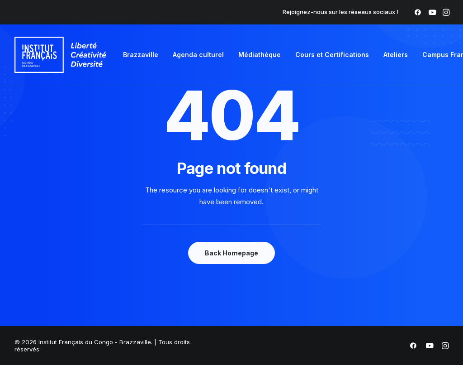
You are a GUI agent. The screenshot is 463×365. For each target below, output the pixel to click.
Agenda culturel (198, 54)
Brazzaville (140, 54)
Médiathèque (259, 54)
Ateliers (395, 54)
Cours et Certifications (332, 54)
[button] (418, 12)
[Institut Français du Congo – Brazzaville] (60, 55)
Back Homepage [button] (231, 253)
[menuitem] (418, 12)
